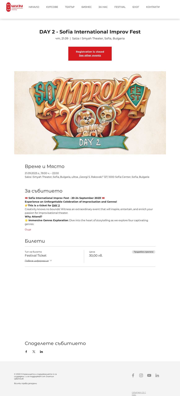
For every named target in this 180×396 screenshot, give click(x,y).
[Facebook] (133, 375)
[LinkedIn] (157, 375)
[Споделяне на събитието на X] (33, 351)
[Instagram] (141, 375)
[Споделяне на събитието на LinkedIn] (41, 351)
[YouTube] (149, 375)
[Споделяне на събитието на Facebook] (26, 351)
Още (28, 229)
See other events (90, 55)
